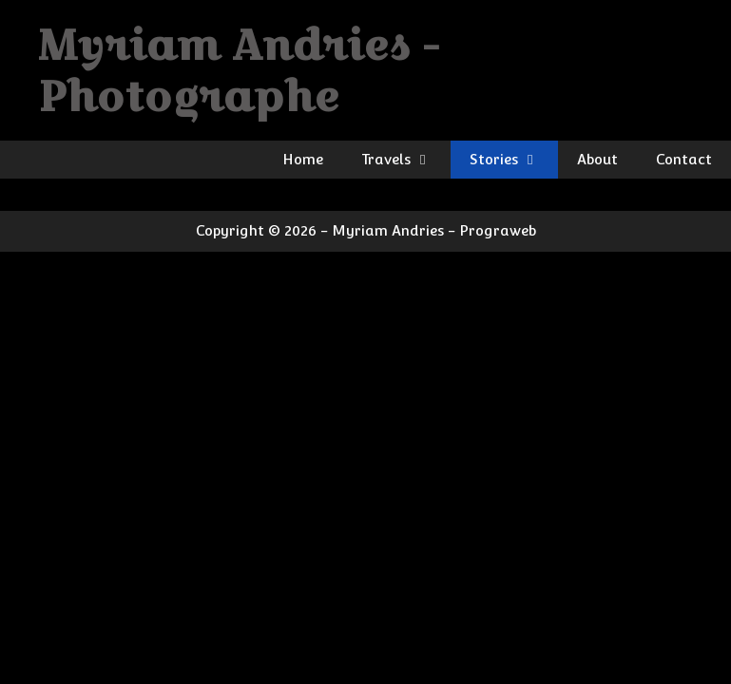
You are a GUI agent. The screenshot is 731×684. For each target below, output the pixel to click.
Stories (514, 160)
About (597, 159)
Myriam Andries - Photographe (238, 69)
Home (302, 159)
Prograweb (497, 230)
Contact (684, 159)
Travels (406, 160)
